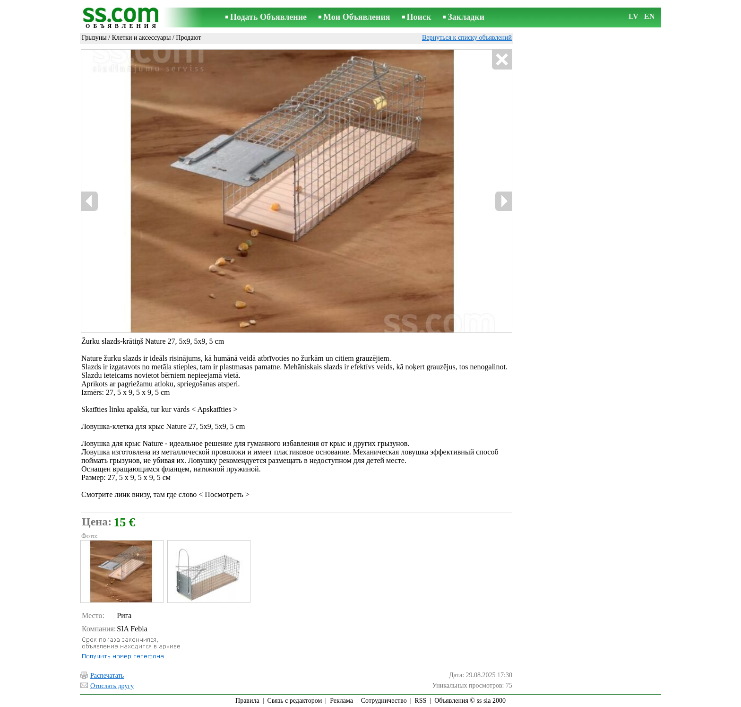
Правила (247, 700)
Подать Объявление (268, 17)
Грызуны (94, 37)
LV (633, 16)
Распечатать (107, 675)
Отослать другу (112, 686)
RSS (421, 700)
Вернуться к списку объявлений (467, 37)
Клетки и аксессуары (141, 37)
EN (649, 16)
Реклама (341, 700)
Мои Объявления (356, 17)
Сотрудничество (384, 700)
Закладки (466, 17)
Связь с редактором (294, 700)
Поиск (419, 17)
